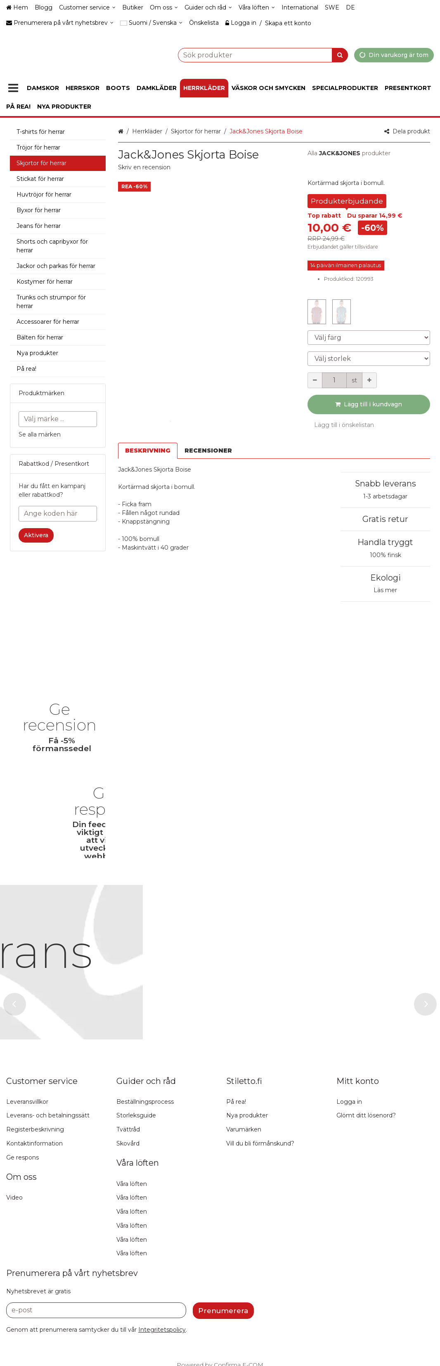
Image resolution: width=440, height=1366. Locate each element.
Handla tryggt (385, 542)
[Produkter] (13, 88)
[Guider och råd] (208, 7)
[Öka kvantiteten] (369, 380)
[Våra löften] (256, 7)
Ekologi (385, 578)
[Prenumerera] (223, 1292)
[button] (144, 167)
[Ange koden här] (58, 514)
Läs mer (385, 590)
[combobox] (242, 54)
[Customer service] (87, 7)
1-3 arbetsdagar (385, 496)
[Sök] (340, 54)
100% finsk (385, 555)
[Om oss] (164, 7)
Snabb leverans (385, 484)
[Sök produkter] (242, 54)
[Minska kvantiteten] (315, 380)
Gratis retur (385, 519)
